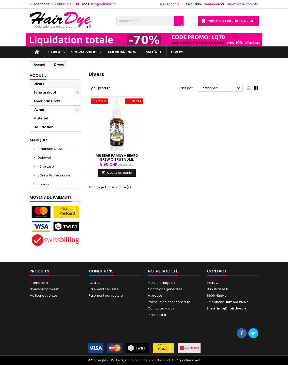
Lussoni (43, 184)
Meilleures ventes (44, 295)
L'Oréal (55, 52)
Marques (39, 140)
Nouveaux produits (45, 289)
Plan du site (157, 314)
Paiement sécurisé (104, 289)
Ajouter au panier (117, 173)
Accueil (38, 75)
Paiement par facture (106, 295)
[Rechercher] (150, 21)
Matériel (154, 52)
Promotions (39, 282)
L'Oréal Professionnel (54, 175)
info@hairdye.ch (103, 4)
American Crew (121, 52)
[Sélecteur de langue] (172, 4)
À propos (155, 295)
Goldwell (44, 157)
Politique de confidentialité (169, 302)
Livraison (95, 282)
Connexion (211, 4)
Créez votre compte (242, 4)
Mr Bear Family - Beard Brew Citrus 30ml (117, 157)
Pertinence (221, 88)
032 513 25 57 (61, 4)
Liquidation (43, 127)
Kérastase (45, 166)
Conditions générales (165, 289)
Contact (217, 271)
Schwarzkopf (84, 52)
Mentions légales (161, 282)
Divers (177, 52)
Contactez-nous (161, 308)
